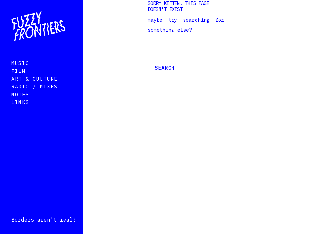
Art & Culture (34, 88)
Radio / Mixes (34, 96)
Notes (20, 103)
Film (18, 80)
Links (20, 111)
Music (20, 72)
